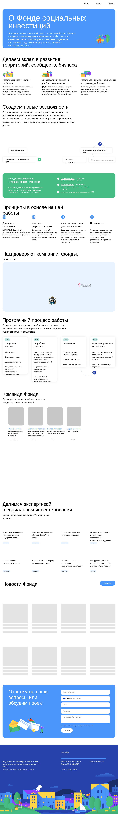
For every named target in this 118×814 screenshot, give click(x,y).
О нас (86, 3)
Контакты (111, 3)
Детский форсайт (67, 184)
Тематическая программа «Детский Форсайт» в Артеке (42, 535)
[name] (85, 692)
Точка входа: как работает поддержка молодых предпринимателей (13, 535)
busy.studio (73, 769)
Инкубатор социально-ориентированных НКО (77, 192)
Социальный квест (67, 178)
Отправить (67, 730)
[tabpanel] (59, 153)
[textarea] (85, 719)
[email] (85, 704)
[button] (14, 440)
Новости (99, 3)
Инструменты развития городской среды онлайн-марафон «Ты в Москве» (100, 563)
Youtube (65, 752)
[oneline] (85, 711)
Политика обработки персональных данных (18, 769)
